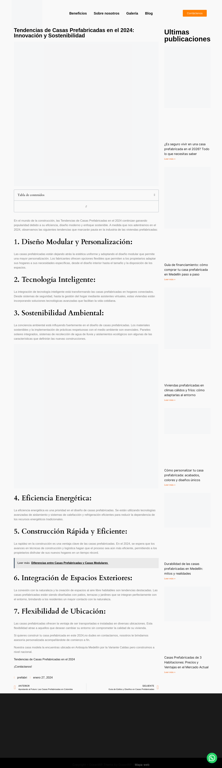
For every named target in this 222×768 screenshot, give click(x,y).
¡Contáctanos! (23, 666)
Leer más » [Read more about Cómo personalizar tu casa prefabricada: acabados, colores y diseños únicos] (170, 485)
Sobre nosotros (106, 13)
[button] (154, 195)
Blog (149, 13)
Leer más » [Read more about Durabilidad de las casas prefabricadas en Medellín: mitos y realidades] (170, 578)
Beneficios (78, 13)
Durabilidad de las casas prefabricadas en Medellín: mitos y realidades (183, 568)
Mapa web (142, 764)
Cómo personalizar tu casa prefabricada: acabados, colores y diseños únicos (183, 475)
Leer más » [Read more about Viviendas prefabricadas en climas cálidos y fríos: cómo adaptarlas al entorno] (170, 400)
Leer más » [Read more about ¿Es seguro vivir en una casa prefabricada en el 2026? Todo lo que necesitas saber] (170, 159)
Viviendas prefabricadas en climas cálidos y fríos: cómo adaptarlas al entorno (184, 390)
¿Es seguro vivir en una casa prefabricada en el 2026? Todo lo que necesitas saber (186, 149)
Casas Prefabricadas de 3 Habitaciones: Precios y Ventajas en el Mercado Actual (186, 662)
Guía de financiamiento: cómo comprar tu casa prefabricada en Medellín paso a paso (186, 269)
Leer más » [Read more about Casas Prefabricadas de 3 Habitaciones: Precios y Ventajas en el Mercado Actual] (170, 672)
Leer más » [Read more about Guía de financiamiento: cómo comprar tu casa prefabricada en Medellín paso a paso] (170, 279)
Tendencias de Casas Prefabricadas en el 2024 (44, 659)
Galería (132, 13)
